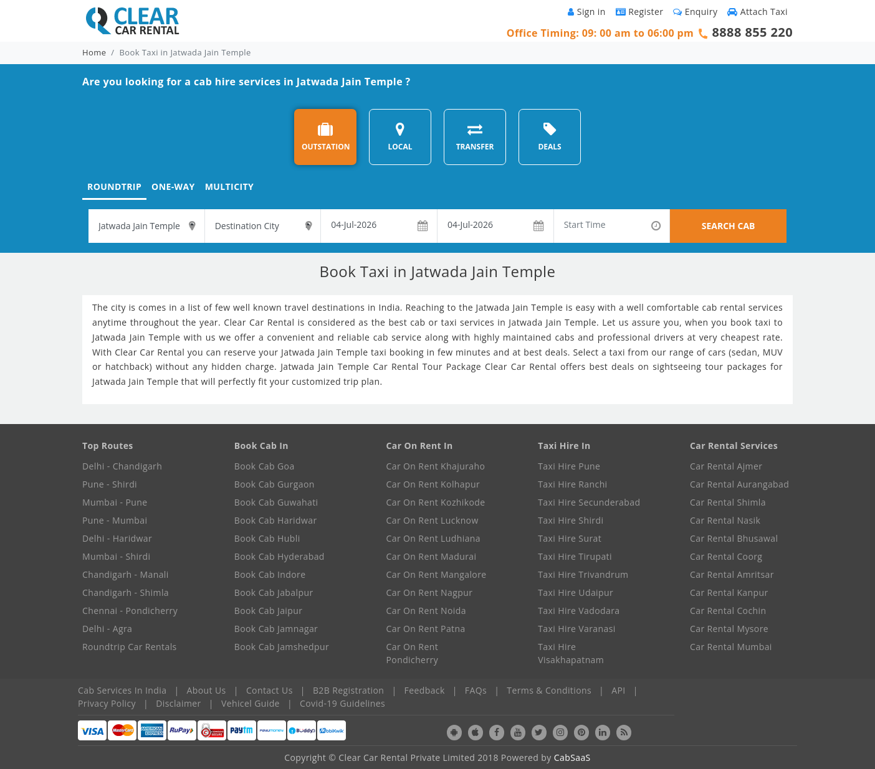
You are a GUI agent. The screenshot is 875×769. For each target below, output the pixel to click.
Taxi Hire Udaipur (575, 592)
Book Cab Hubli (267, 538)
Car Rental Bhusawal (734, 538)
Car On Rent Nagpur (429, 592)
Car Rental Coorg (726, 556)
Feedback (424, 690)
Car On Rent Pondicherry (412, 653)
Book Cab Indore (270, 574)
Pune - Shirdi (109, 484)
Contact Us (269, 690)
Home (94, 52)
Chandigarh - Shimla (125, 592)
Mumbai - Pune (114, 502)
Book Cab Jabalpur (273, 592)
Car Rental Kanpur (729, 592)
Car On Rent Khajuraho (435, 466)
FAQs (476, 690)
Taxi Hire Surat (569, 538)
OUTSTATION (326, 136)
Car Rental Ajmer (726, 466)
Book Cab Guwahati (276, 502)
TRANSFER (475, 136)
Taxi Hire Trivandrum (583, 574)
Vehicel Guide (250, 703)
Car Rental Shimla (728, 502)
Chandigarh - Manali (125, 574)
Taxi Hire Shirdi (570, 520)
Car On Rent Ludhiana (433, 538)
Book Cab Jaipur (268, 610)
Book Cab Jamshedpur (281, 647)
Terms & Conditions (549, 690)
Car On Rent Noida (426, 610)
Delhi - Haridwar (117, 538)
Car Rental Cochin (728, 610)
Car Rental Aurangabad (739, 484)
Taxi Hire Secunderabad (589, 502)
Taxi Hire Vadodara (578, 610)
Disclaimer (178, 703)
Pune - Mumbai (114, 520)
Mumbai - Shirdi (116, 556)
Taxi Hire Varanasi (576, 629)
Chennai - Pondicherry (130, 610)
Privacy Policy (107, 703)
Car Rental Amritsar (732, 574)
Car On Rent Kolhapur (433, 484)
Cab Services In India (122, 690)
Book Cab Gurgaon (274, 484)
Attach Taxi (757, 11)
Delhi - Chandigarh (122, 466)
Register (640, 11)
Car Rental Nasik (725, 520)
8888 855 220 (752, 32)
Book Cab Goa (264, 466)
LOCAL (400, 136)
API (618, 690)
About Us (206, 690)
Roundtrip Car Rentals (129, 647)
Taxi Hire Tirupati (575, 556)
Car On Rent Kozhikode (435, 502)
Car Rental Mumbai (731, 647)
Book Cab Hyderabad (279, 556)
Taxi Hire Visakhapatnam (571, 653)
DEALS (549, 136)
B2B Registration (348, 690)
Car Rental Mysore (729, 629)
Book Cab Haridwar (275, 520)
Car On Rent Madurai (431, 556)
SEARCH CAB (728, 226)
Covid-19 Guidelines (342, 703)
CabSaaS (572, 757)
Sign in (586, 11)
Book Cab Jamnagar (276, 629)
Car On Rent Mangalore (436, 574)
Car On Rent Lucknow (432, 520)
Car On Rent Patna (426, 629)
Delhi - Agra (107, 629)
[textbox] (146, 226)
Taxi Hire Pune (569, 466)
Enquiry (695, 11)
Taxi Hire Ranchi (572, 484)
